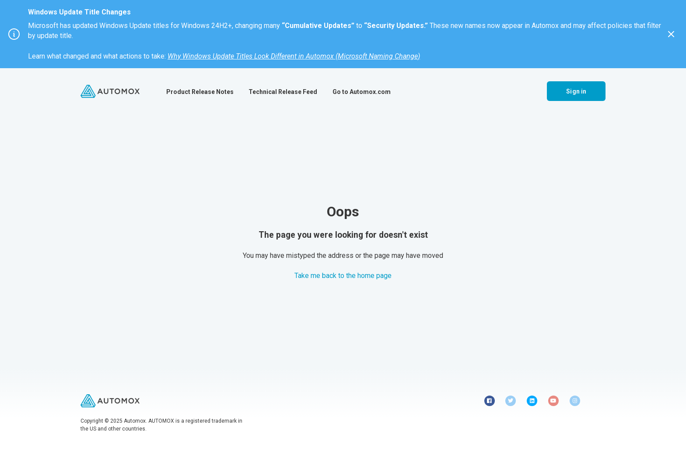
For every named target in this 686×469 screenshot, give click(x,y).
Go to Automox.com (361, 91)
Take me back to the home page (343, 275)
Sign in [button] (576, 91)
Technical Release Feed (282, 91)
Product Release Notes (200, 91)
